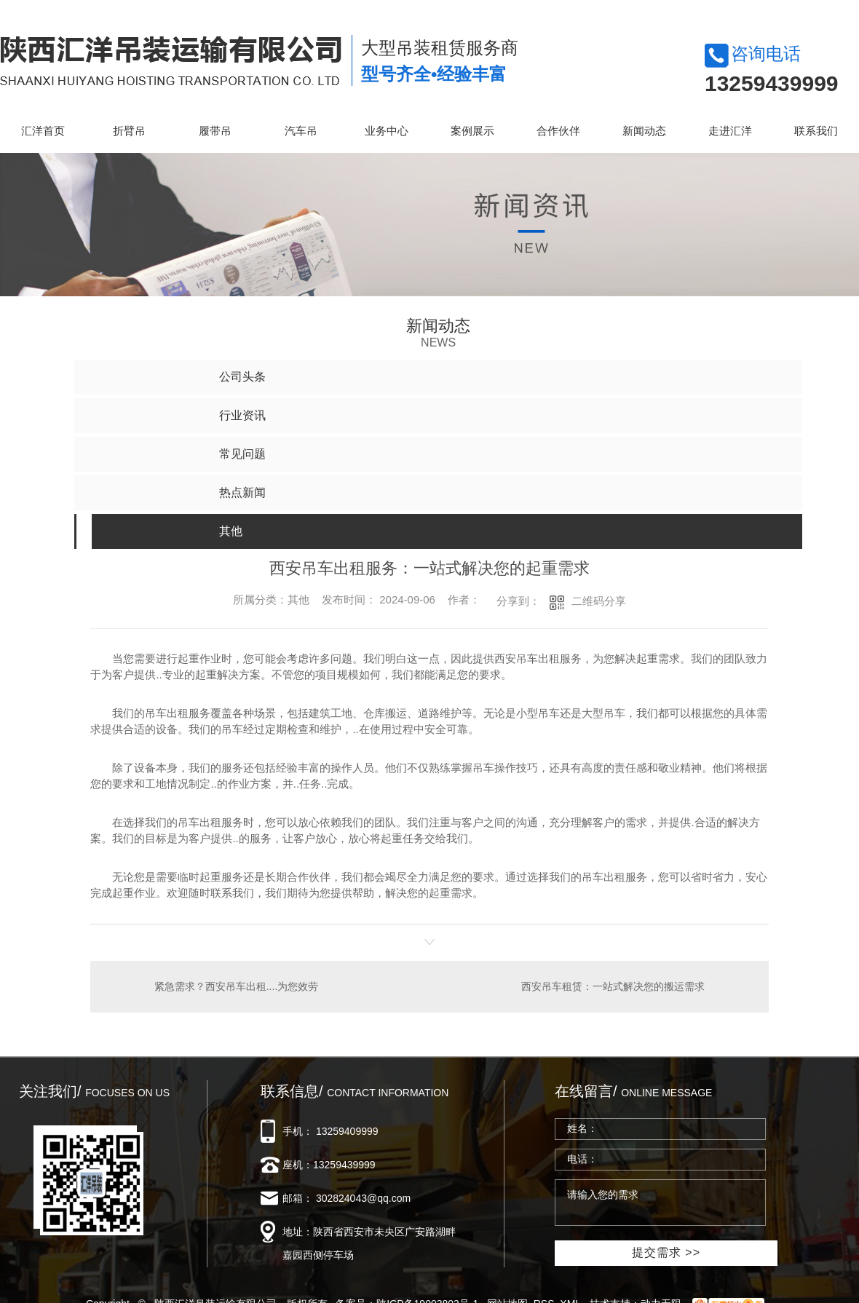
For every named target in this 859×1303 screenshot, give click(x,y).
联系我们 (816, 130)
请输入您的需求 (660, 1202)
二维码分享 (598, 601)
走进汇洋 (730, 130)
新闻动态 (644, 130)
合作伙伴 (558, 130)
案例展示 (472, 130)
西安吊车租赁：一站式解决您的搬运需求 (613, 986)
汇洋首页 (43, 130)
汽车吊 (301, 130)
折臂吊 (129, 130)
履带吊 (215, 130)
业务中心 (386, 130)
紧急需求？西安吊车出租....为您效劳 (236, 986)
